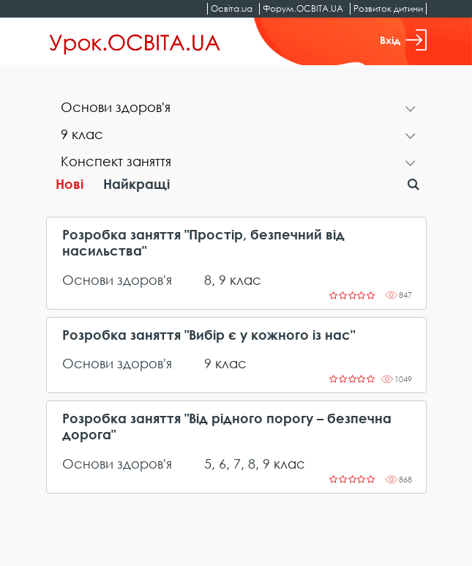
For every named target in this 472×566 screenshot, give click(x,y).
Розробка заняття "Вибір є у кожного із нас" (208, 335)
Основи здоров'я (117, 280)
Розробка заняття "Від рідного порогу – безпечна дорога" (227, 426)
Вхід (403, 40)
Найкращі (136, 184)
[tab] (236, 108)
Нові (69, 184)
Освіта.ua (231, 8)
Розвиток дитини (388, 8)
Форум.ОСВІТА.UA (303, 8)
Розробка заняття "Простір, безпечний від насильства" (203, 242)
